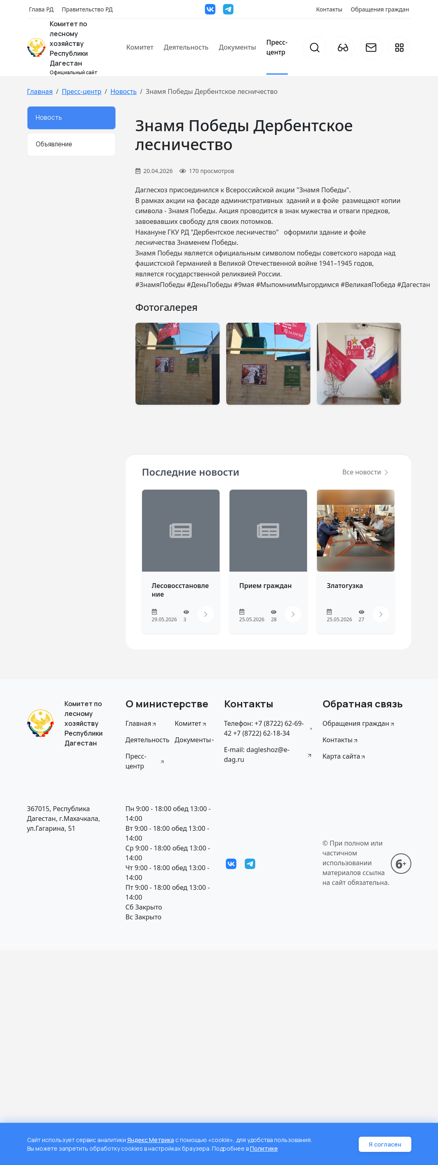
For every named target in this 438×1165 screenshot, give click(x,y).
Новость (123, 91)
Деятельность (186, 47)
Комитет (139, 47)
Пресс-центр (277, 47)
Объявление (54, 144)
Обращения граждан (380, 9)
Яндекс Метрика (150, 1140)
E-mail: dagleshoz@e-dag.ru (268, 754)
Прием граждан (265, 585)
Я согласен (385, 1144)
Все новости (365, 471)
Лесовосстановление (180, 590)
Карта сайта (345, 756)
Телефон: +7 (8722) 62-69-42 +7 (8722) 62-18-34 (268, 728)
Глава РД (41, 9)
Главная (40, 91)
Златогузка (345, 585)
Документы (237, 47)
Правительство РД (87, 9)
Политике (264, 1148)
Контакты (329, 9)
